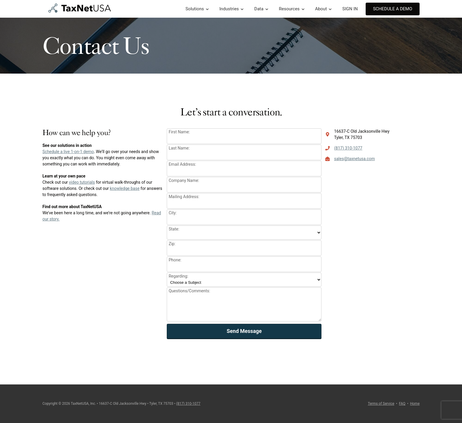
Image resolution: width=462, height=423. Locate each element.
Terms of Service (381, 404)
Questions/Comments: (189, 290)
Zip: (172, 243)
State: (174, 229)
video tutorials (82, 182)
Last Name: (179, 148)
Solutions (194, 8)
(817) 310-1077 (348, 148)
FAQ (402, 404)
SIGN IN (350, 8)
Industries (229, 8)
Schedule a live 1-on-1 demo (68, 151)
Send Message (244, 331)
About (321, 8)
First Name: (179, 132)
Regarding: (178, 276)
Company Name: (184, 180)
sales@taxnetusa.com (354, 158)
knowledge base (125, 188)
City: (172, 212)
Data (258, 8)
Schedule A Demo (392, 8)
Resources (289, 8)
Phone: (175, 260)
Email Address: (182, 164)
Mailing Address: (184, 196)
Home (415, 404)
